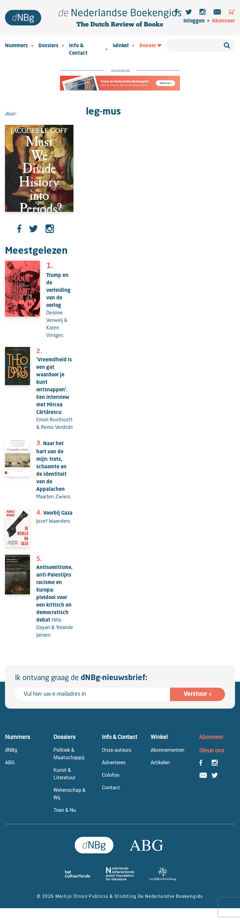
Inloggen (194, 21)
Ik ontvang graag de (81, 678)
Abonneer (223, 21)
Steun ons (211, 750)
